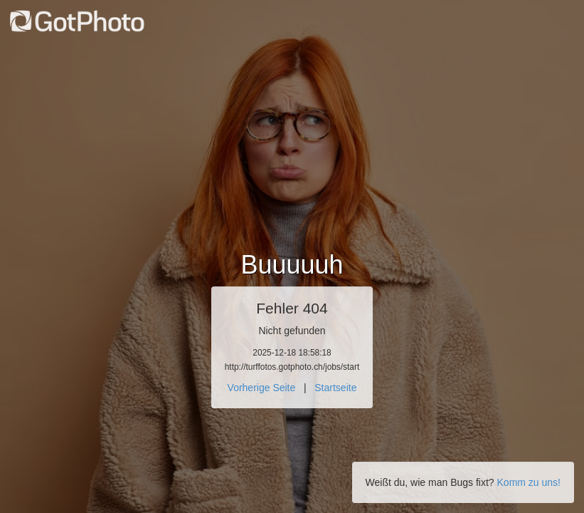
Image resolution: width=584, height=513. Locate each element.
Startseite (335, 387)
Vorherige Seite (262, 387)
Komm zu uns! (529, 482)
